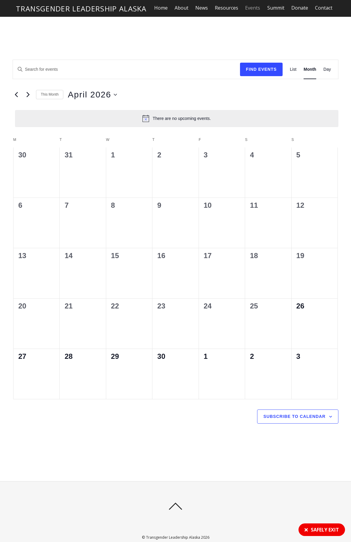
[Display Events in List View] (293, 55)
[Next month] (28, 80)
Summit (276, 7)
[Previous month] (16, 80)
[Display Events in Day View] (327, 55)
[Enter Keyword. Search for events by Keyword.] (64, 55)
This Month (49, 80)
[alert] (176, 104)
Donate (300, 7)
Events (252, 7)
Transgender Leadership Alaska (173, 523)
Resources (226, 7)
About (182, 7)
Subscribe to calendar (294, 402)
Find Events (261, 55)
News (202, 7)
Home (161, 7)
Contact (324, 7)
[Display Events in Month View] (310, 55)
